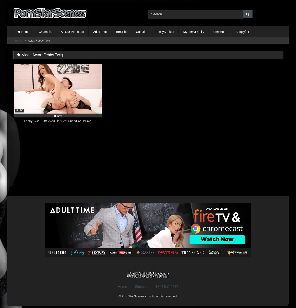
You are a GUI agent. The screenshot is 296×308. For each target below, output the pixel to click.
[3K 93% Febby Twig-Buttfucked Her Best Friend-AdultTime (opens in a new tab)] (58, 96)
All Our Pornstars (72, 32)
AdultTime (100, 32)
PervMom (219, 32)
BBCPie (121, 32)
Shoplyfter (242, 32)
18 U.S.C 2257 (167, 287)
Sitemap (141, 287)
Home (25, 32)
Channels (45, 32)
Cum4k (140, 32)
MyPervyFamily (193, 32)
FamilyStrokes (164, 32)
